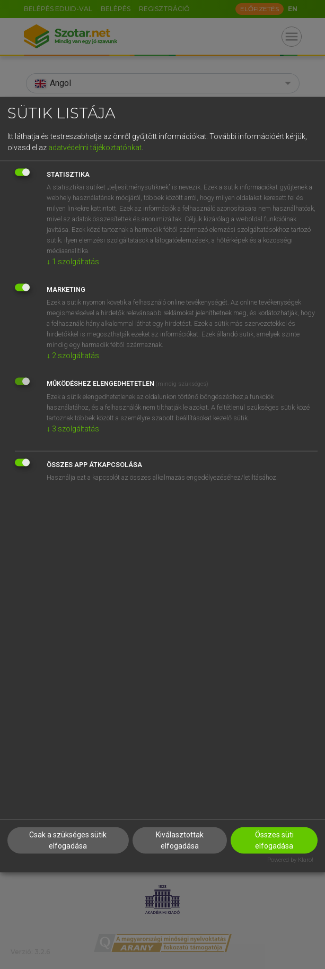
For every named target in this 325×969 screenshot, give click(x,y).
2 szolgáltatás (73, 355)
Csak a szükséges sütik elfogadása (68, 840)
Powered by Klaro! (290, 859)
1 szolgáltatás (73, 261)
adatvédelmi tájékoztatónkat (95, 147)
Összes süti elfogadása (274, 840)
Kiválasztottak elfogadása (180, 840)
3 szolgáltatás (73, 428)
